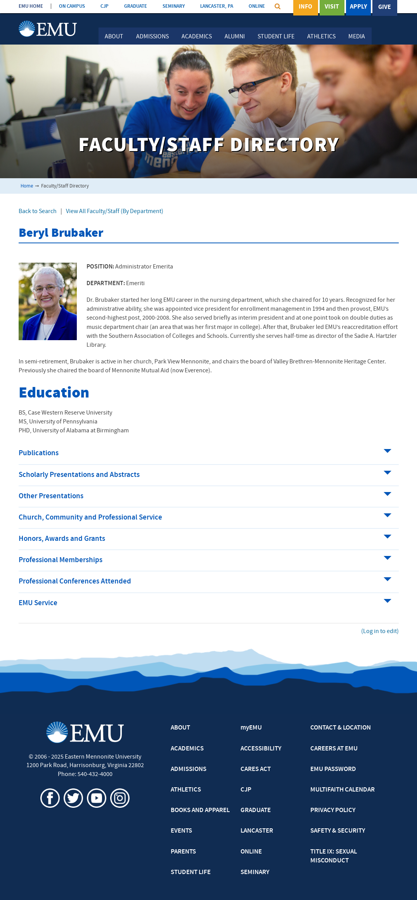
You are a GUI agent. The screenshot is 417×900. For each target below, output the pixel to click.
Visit (332, 7)
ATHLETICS (186, 789)
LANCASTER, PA (216, 6)
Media (356, 37)
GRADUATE (135, 6)
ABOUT (180, 727)
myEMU (251, 727)
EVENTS (181, 831)
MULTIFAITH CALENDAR (342, 789)
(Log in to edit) (380, 631)
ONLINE (257, 6)
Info (305, 7)
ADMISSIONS (188, 769)
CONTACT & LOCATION (340, 727)
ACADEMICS (187, 748)
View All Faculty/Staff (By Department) (114, 211)
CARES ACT (256, 769)
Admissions (152, 37)
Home (27, 186)
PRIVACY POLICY (332, 810)
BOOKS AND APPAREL (200, 810)
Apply (358, 7)
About (114, 37)
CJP (104, 6)
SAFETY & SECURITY (337, 831)
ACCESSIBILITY (261, 748)
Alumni (235, 37)
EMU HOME (31, 6)
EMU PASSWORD (333, 769)
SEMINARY (174, 6)
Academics (197, 37)
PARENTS (183, 851)
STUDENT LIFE (191, 872)
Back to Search (38, 211)
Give (384, 7)
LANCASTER (257, 831)
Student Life (276, 37)
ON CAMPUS (72, 6)
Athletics (321, 37)
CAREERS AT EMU (334, 748)
